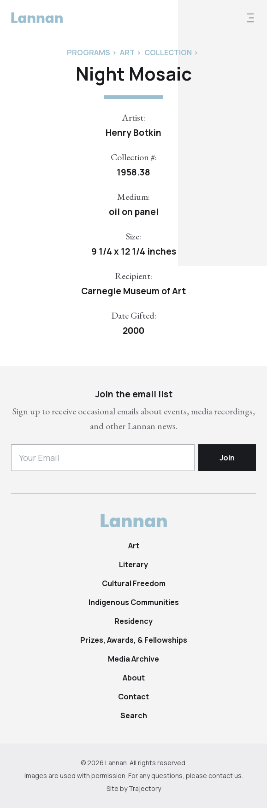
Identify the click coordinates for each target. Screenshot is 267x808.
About (134, 678)
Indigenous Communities (134, 602)
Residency (133, 621)
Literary (133, 564)
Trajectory (145, 788)
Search (133, 715)
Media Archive (133, 659)
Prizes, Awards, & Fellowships (133, 640)
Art (133, 546)
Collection (168, 52)
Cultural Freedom (134, 583)
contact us (225, 775)
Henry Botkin (133, 133)
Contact (133, 697)
